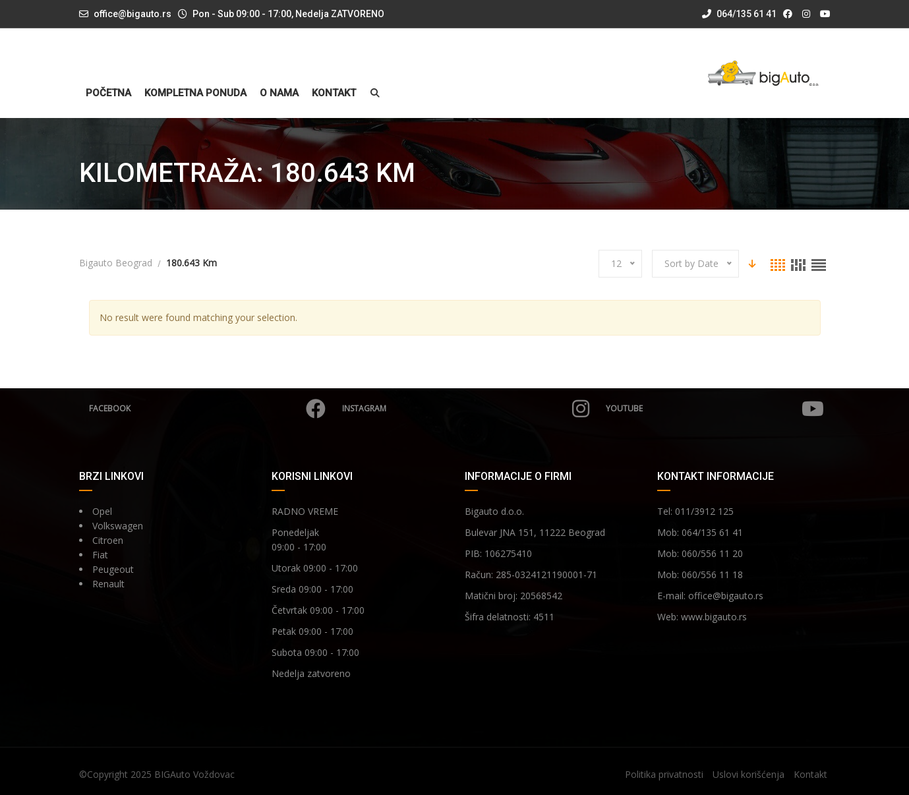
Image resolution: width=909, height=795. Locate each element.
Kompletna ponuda (195, 93)
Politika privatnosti (664, 774)
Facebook (207, 408)
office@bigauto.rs (132, 14)
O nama (279, 93)
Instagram (466, 408)
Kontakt (334, 93)
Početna (108, 93)
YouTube (714, 408)
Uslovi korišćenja (748, 774)
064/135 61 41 (739, 14)
